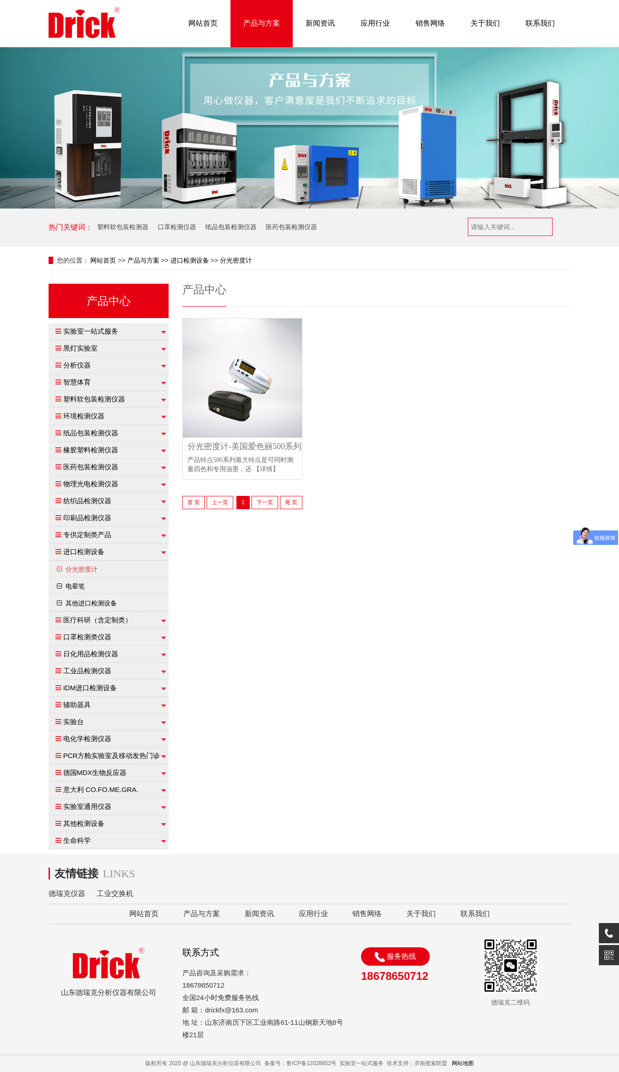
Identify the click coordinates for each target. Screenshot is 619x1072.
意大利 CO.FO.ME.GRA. (100, 789)
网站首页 (203, 23)
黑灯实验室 (80, 348)
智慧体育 (77, 382)
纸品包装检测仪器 (231, 227)
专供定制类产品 (87, 535)
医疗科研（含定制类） (97, 620)
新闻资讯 (320, 23)
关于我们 (485, 23)
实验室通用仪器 (87, 806)
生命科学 (77, 840)
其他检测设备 (83, 823)
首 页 (193, 502)
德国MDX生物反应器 (94, 772)
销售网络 (430, 23)
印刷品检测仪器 (87, 518)
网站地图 (463, 1063)
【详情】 (266, 469)
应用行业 (375, 23)
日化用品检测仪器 (90, 654)
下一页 (265, 502)
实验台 (73, 722)
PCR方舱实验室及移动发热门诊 (111, 755)
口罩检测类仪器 (87, 637)
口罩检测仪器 (177, 227)
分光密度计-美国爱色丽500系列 (244, 446)
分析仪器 (77, 365)
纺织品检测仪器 (87, 501)
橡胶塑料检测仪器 (90, 450)
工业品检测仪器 (87, 671)
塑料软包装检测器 (122, 227)
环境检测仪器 (83, 416)
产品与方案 (261, 23)
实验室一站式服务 (90, 331)
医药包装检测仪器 (291, 227)
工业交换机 (115, 893)
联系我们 (540, 23)
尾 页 (291, 502)
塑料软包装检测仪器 (94, 399)
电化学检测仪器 (87, 738)
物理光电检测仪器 (90, 484)
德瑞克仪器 (67, 893)
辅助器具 (77, 705)
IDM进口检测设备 (90, 688)
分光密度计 (236, 260)
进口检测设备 (189, 260)
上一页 (220, 502)
